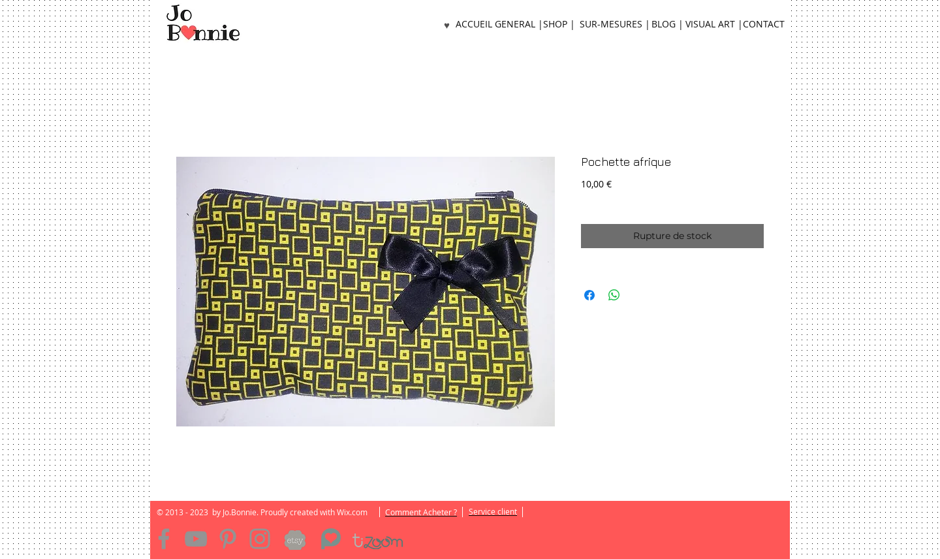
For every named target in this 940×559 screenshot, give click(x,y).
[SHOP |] (559, 24)
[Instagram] (260, 538)
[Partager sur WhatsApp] (614, 295)
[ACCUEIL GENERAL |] (499, 24)
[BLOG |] (667, 24)
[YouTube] (196, 538)
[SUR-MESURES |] (614, 24)
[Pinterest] (228, 538)
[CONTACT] (764, 24)
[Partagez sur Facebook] (589, 295)
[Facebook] (164, 538)
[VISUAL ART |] (714, 24)
